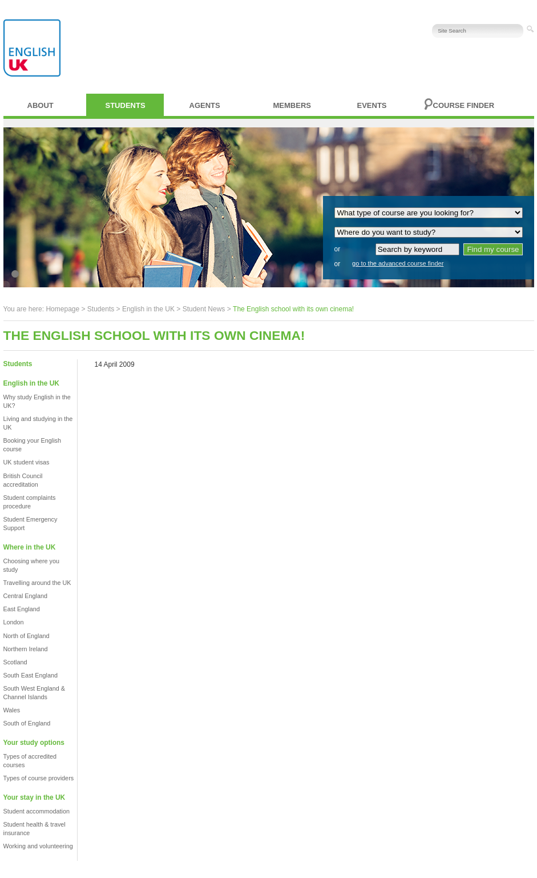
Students (126, 105)
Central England (25, 595)
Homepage (62, 309)
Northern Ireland (25, 649)
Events (372, 105)
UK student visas (26, 462)
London (13, 622)
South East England (30, 675)
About (40, 105)
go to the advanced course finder (397, 263)
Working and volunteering (38, 846)
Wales (12, 710)
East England (21, 609)
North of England (26, 635)
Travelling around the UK (37, 582)
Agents (204, 105)
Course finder (464, 105)
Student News (204, 309)
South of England (27, 723)
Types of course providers (38, 778)
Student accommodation (36, 811)
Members (292, 105)
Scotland (15, 662)
